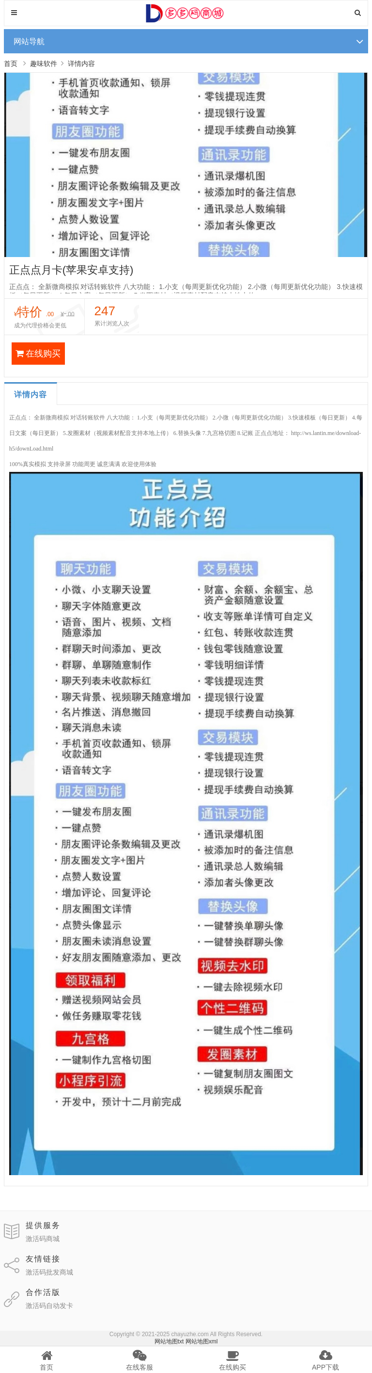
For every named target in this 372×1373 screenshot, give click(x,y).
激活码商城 (43, 1239)
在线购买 (38, 353)
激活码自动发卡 (49, 1305)
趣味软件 (43, 63)
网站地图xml (202, 1341)
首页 (10, 63)
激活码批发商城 (49, 1272)
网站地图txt (169, 1341)
